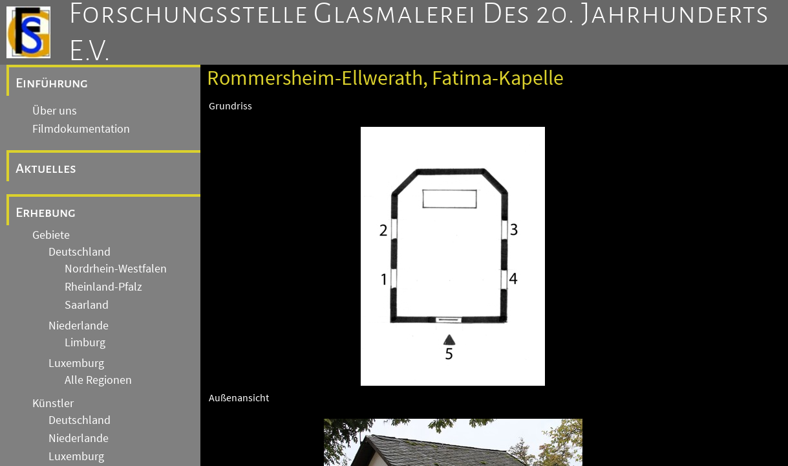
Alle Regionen (98, 380)
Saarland (87, 305)
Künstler (53, 403)
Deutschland (79, 252)
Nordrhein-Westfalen (116, 268)
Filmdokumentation (81, 129)
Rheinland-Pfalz (103, 287)
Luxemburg (76, 363)
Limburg (85, 342)
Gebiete (51, 235)
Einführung (52, 83)
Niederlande (78, 325)
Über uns (54, 111)
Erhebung (46, 212)
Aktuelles (46, 168)
